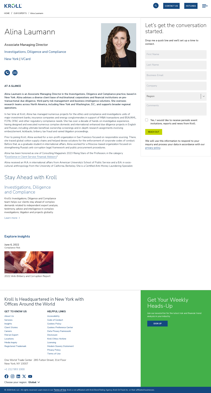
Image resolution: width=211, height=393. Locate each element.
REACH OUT (153, 132)
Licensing (51, 342)
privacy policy (152, 147)
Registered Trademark (15, 346)
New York (11, 59)
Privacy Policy (54, 350)
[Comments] (176, 109)
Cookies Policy (54, 323)
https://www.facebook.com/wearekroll (6, 376)
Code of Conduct (55, 320)
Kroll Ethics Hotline (56, 339)
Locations (9, 339)
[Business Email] (176, 75)
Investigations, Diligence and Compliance (35, 52)
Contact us (171, 6)
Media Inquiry (10, 342)
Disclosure (52, 335)
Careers (8, 331)
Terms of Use (54, 353)
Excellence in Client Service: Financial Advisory (31, 156)
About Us (9, 316)
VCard (26, 59)
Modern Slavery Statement (60, 346)
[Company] (176, 85)
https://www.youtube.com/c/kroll (30, 376)
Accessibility (53, 316)
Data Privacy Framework (59, 331)
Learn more (12, 218)
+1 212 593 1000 (14, 369)
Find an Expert (11, 335)
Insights (8, 323)
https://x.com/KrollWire (24, 376)
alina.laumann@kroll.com (15, 72)
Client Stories (11, 327)
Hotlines (191, 6)
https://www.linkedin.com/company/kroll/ (18, 376)
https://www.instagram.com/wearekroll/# (12, 376)
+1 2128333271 (7, 72)
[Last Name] (176, 65)
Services (8, 320)
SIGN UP (157, 323)
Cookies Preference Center (60, 327)
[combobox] (34, 382)
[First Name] (176, 54)
